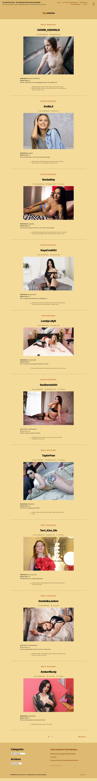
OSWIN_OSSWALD (48, 29)
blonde (33, 370)
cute (40, 162)
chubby (38, 586)
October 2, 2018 (56, 328)
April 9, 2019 (56, 111)
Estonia (46, 87)
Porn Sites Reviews (75, 4)
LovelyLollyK (48, 323)
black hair (39, 440)
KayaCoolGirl (48, 252)
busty (45, 232)
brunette (39, 87)
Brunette (43, 25)
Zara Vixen (53, 760)
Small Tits (55, 88)
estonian (51, 87)
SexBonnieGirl (48, 387)
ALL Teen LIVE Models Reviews (70, 2)
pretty (42, 88)
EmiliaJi (48, 106)
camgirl (43, 87)
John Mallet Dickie (43, 34)
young (49, 90)
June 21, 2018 (56, 608)
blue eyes (39, 305)
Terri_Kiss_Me (48, 532)
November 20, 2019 (56, 34)
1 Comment (62, 184)
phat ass (60, 586)
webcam (45, 90)
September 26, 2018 (51, 392)
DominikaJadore (48, 603)
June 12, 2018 (51, 679)
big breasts (37, 232)
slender (50, 88)
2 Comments (63, 392)
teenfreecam (35, 90)
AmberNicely (48, 674)
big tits (42, 232)
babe (33, 162)
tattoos (49, 234)
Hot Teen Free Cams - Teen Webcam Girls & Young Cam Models (24, 2)
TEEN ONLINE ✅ (84, 2)
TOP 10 (85, 4)
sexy (63, 162)
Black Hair (43, 101)
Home (58, 2)
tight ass (40, 90)
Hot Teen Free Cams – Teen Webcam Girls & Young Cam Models (32, 777)
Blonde (43, 318)
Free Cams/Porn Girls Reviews (67, 752)
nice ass (58, 87)
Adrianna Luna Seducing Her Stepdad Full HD (64, 756)
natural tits (63, 305)
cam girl (37, 162)
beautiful (34, 87)
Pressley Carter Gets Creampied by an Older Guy (65, 763)
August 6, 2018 (51, 538)
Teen (59, 88)
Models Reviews (51, 25)
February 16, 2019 (51, 184)
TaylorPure (48, 457)
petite (59, 656)
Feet (55, 87)
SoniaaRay (48, 179)
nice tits (62, 87)
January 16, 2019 (56, 257)
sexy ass (46, 88)
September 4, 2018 (51, 463)
